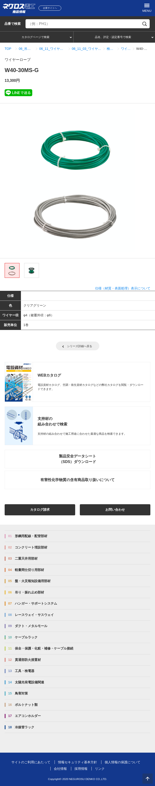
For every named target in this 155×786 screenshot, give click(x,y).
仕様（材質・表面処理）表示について (122, 288)
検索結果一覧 (111, 49)
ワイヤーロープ (126, 49)
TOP (8, 49)
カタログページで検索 (35, 37)
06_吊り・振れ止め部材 (26, 49)
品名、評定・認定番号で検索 (113, 37)
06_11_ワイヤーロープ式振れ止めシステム (52, 49)
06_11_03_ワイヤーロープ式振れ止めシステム (86, 49)
